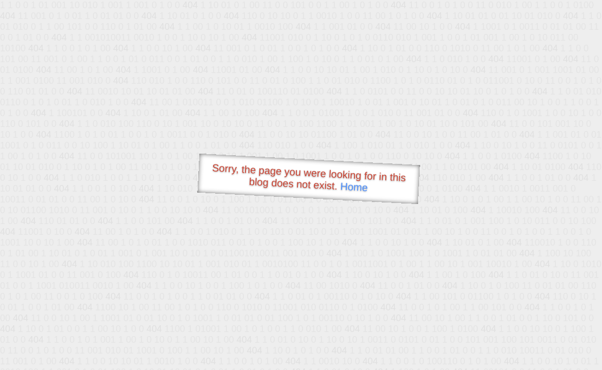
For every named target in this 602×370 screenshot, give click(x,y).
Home (354, 186)
